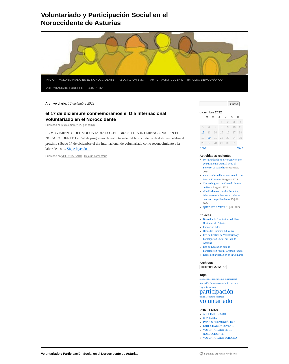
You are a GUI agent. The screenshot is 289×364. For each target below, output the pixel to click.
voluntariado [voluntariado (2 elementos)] (216, 300)
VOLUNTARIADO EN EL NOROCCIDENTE (86, 79)
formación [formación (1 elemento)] (204, 283)
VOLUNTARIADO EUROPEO (64, 88)
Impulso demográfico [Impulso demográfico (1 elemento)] (220, 283)
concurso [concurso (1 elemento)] (216, 279)
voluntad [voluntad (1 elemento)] (220, 297)
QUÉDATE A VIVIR (214, 207)
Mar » (240, 147)
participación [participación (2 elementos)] (216, 291)
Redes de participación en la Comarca (223, 254)
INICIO (50, 79)
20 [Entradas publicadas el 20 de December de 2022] (208, 137)
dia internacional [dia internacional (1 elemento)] (229, 279)
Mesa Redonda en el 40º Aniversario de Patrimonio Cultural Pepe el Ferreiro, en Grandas (222, 163)
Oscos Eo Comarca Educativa (219, 231)
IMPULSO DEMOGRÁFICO (204, 79)
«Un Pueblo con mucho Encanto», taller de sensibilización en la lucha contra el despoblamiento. (221, 195)
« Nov (203, 147)
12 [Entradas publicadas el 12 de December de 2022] (202, 132)
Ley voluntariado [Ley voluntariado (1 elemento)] (208, 287)
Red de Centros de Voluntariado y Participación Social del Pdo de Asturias (221, 238)
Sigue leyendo (79, 149)
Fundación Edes (211, 227)
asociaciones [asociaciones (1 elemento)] (205, 279)
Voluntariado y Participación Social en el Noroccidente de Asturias (89, 353)
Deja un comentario (95, 156)
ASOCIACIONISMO (131, 79)
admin (91, 125)
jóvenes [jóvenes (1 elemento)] (234, 283)
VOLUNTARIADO (71, 156)
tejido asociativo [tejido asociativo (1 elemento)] (207, 297)
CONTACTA (95, 88)
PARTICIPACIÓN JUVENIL (165, 79)
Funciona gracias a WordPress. (220, 353)
